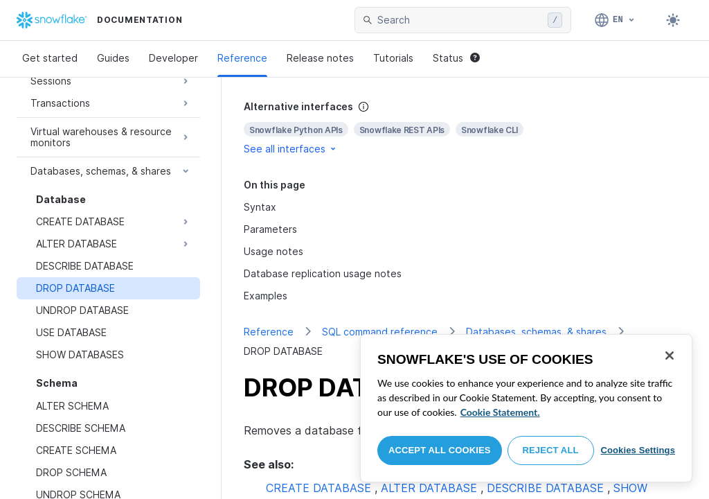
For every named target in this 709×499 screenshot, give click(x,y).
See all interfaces (291, 149)
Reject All (551, 450)
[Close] (669, 355)
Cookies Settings (637, 450)
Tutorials (393, 58)
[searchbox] (459, 20)
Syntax (260, 207)
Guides (113, 58)
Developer (173, 58)
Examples (265, 295)
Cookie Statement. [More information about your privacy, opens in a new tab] (500, 412)
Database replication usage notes (323, 273)
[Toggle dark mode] (673, 20)
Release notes (320, 58)
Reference (242, 58)
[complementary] (465, 128)
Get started (50, 58)
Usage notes (273, 251)
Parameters (270, 229)
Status (456, 58)
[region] (526, 408)
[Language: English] (615, 20)
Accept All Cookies (439, 450)
